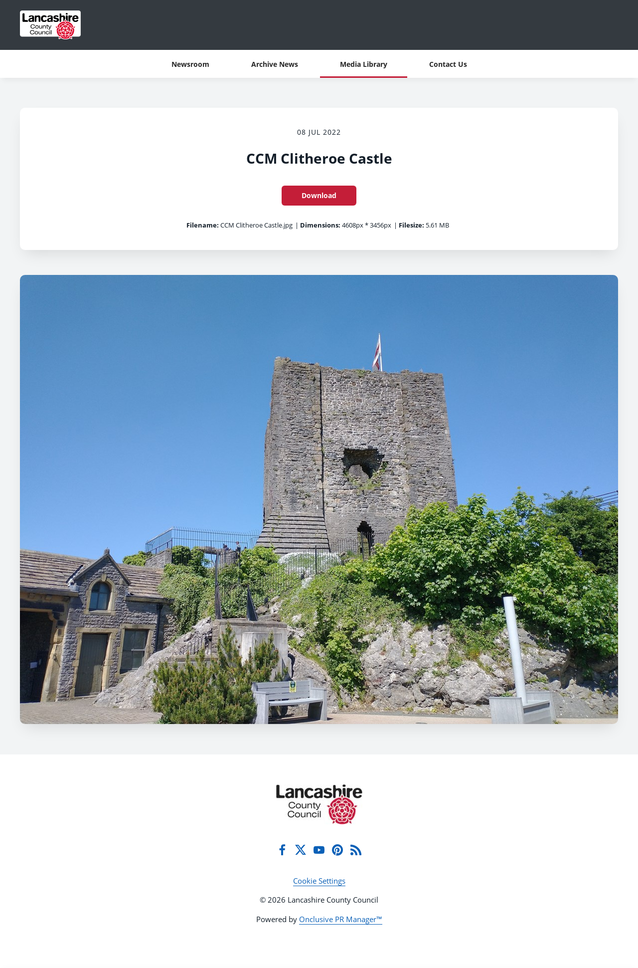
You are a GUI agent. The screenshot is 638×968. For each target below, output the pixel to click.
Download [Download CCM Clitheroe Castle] (319, 195)
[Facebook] (282, 849)
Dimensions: (320, 225)
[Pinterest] (337, 849)
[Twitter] (300, 849)
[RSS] (355, 849)
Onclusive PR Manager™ (340, 919)
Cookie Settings (319, 881)
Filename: (202, 225)
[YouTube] (319, 849)
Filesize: (411, 225)
